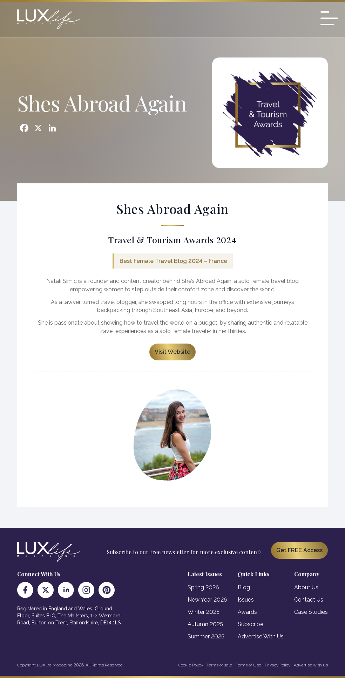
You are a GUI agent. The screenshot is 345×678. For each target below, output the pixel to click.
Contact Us (308, 599)
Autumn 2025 (205, 624)
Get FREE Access (299, 550)
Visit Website (172, 351)
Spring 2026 (203, 587)
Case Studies (311, 612)
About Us (306, 587)
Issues (246, 599)
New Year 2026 (207, 599)
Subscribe (250, 624)
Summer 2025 (206, 636)
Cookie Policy (190, 665)
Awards (247, 612)
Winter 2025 (203, 612)
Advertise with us (311, 665)
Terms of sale (219, 665)
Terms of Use (248, 665)
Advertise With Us (261, 636)
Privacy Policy (277, 665)
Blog (244, 587)
